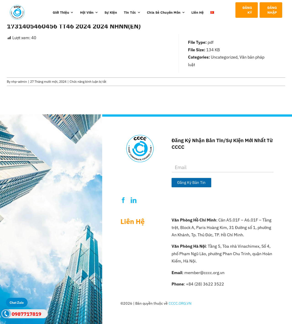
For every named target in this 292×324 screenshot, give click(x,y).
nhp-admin (19, 82)
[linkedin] (133, 200)
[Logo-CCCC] (17, 7)
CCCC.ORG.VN (180, 303)
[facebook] (123, 200)
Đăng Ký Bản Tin (191, 182)
